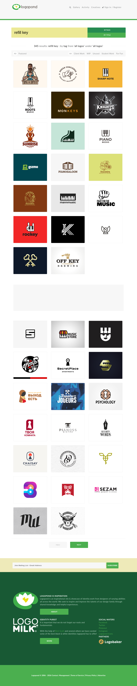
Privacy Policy (91, 675)
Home (40, 7)
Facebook (103, 622)
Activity (85, 7)
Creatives (95, 7)
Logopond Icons (106, 634)
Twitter (102, 625)
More (49, 641)
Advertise (102, 675)
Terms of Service (77, 675)
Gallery (76, 7)
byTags (107, 30)
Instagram (103, 631)
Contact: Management (61, 675)
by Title (107, 35)
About (54, 612)
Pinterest (103, 628)
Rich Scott (60, 631)
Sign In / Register (111, 7)
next (79, 545)
